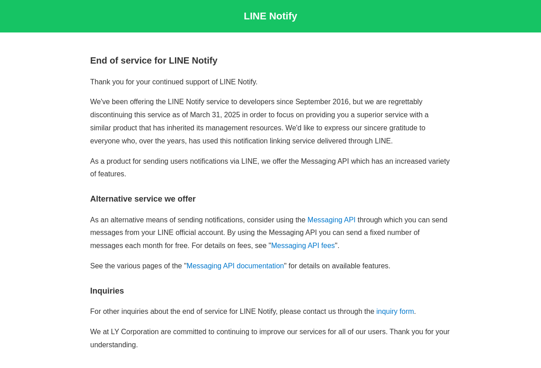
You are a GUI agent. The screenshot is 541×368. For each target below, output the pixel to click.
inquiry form (395, 311)
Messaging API (331, 220)
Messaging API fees (303, 245)
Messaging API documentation (235, 266)
